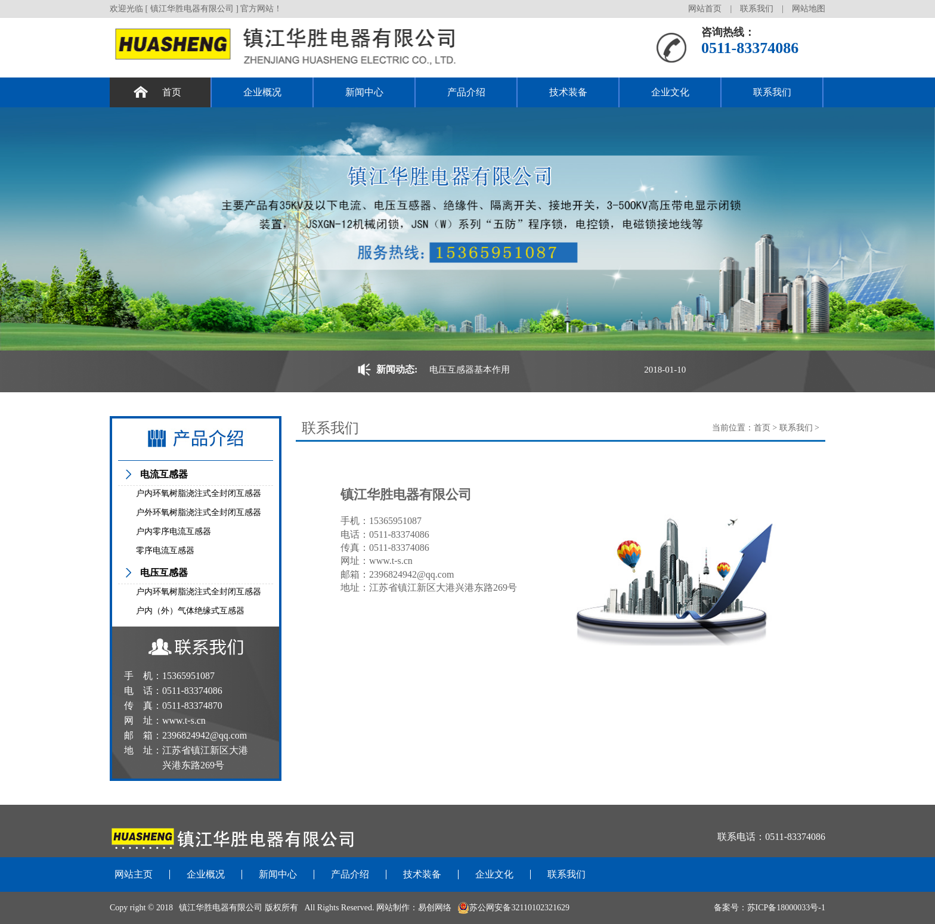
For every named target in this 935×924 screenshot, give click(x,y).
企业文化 (670, 92)
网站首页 (705, 8)
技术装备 (568, 92)
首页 (171, 92)
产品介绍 (466, 92)
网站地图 (808, 8)
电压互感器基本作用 (469, 369)
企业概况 (262, 92)
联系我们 (756, 8)
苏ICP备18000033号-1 (786, 907)
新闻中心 (364, 92)
